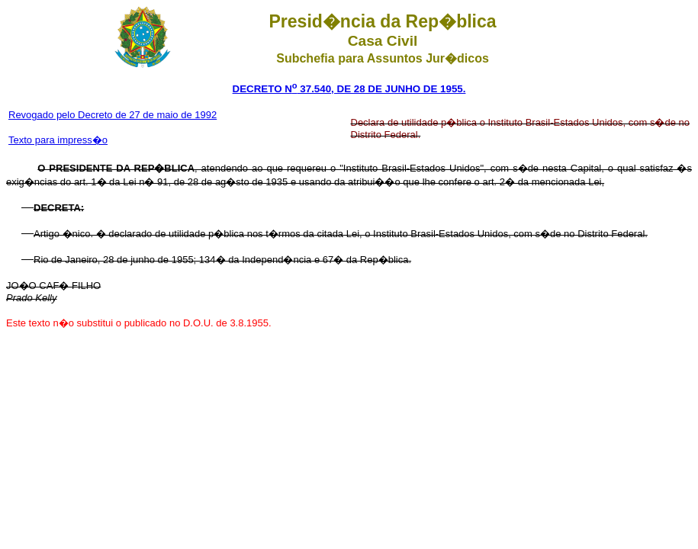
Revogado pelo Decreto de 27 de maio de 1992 (112, 114)
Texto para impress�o (58, 140)
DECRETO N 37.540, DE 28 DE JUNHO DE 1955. (349, 89)
